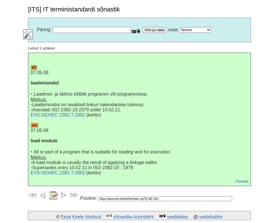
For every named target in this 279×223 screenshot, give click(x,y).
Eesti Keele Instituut (81, 216)
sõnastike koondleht (133, 216)
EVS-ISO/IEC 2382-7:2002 (58, 115)
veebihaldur (211, 216)
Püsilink (242, 181)
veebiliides (177, 216)
